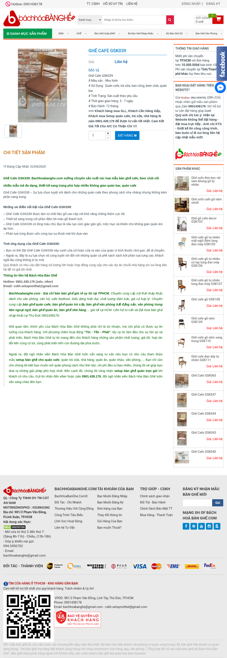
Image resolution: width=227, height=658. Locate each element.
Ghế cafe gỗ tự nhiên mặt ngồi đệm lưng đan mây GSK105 (205, 241)
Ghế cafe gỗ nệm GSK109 (203, 320)
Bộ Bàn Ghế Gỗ (174, 33)
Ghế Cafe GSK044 (203, 413)
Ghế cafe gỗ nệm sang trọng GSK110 (206, 339)
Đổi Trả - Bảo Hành (153, 502)
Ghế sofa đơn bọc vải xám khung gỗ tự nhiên (206, 181)
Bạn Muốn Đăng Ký (110, 502)
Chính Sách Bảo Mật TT (156, 508)
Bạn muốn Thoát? (109, 527)
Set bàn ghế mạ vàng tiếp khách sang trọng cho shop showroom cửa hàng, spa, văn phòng (82, 649)
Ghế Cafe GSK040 (203, 451)
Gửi (217, 503)
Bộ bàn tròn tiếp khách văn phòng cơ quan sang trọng (137, 644)
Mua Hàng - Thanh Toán (156, 515)
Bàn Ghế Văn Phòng (206, 33)
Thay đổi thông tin (109, 515)
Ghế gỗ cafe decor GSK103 (204, 220)
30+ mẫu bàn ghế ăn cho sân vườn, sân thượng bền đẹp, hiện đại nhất (51, 644)
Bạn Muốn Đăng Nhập (112, 496)
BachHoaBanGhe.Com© (71, 496)
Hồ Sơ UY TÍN (113, 4)
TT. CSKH (93, 4)
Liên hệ (132, 4)
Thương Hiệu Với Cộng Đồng (74, 508)
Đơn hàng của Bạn (109, 508)
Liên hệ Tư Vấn (65, 527)
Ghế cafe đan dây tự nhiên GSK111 (205, 358)
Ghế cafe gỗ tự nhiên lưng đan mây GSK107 (206, 282)
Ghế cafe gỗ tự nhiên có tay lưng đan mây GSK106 (205, 262)
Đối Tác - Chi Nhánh (68, 502)
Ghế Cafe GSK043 (203, 432)
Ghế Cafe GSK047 (203, 394)
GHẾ (79, 33)
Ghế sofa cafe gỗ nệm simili (206, 200)
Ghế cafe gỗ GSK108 (205, 299)
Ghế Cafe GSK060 (203, 375)
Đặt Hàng (127, 135)
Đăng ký (213, 4)
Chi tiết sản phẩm (24, 152)
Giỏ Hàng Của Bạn (109, 521)
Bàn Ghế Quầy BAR (104, 33)
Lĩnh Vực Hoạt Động (68, 521)
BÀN (61, 33)
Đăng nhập (191, 4)
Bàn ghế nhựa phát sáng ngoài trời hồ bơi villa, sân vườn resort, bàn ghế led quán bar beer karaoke (78, 653)
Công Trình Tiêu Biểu (69, 515)
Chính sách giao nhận (155, 496)
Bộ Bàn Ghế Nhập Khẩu (140, 33)
